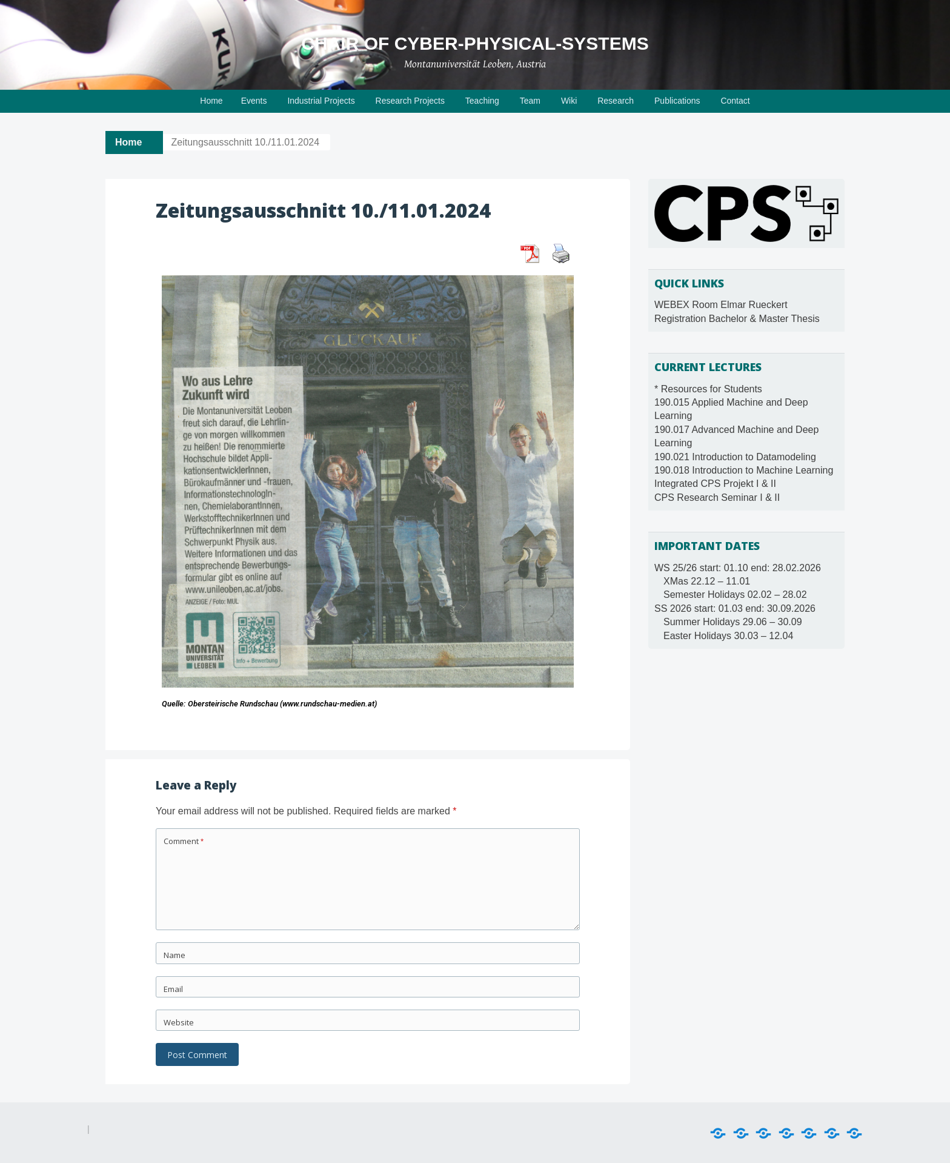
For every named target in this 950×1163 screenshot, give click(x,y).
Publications (677, 101)
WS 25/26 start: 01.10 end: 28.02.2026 (737, 568)
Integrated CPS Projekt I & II (715, 483)
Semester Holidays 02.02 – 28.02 (735, 594)
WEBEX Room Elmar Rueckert (721, 305)
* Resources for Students (708, 389)
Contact (734, 101)
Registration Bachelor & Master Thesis (737, 318)
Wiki (569, 101)
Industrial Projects (320, 101)
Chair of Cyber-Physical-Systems (474, 43)
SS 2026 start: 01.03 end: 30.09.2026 (734, 608)
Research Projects (410, 101)
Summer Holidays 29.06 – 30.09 (732, 622)
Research (615, 101)
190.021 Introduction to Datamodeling (735, 457)
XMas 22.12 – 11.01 (706, 581)
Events (254, 101)
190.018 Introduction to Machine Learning (743, 470)
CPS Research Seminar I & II (717, 497)
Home (211, 101)
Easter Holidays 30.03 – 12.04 (728, 636)
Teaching (482, 101)
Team (530, 101)
